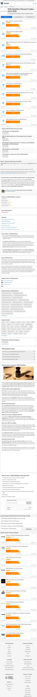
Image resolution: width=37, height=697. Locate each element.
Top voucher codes (9, 661)
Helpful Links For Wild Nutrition (8, 223)
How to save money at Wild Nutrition (9, 227)
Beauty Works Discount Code (16, 304)
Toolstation (4, 331)
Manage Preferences (28, 696)
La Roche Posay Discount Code (17, 306)
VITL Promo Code (28, 306)
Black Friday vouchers (9, 667)
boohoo (21, 331)
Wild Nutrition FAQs (5, 225)
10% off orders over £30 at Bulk (14, 568)
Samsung (18, 322)
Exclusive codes (9, 663)
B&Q (8, 328)
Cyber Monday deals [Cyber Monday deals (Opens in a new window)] (27, 663)
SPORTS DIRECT (24, 326)
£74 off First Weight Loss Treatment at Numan (18, 613)
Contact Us (9, 688)
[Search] (28, 3)
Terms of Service (31, 0)
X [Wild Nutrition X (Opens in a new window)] (2, 286)
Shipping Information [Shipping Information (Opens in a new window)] (6, 282)
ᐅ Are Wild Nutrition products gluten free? (11, 356)
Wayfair (8, 324)
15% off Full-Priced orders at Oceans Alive (17, 546)
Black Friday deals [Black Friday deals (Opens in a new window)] (27, 661)
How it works (27, 678)
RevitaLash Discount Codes (7, 295)
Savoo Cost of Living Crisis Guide (28, 669)
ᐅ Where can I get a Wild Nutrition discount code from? (13, 351)
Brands (6, 6)
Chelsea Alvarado (10, 190)
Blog (28, 665)
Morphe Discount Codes (17, 302)
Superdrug (4, 333)
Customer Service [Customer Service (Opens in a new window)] (6, 284)
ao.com (23, 322)
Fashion (27, 645)
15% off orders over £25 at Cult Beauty (16, 591)
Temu (25, 333)
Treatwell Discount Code (28, 302)
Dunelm (20, 333)
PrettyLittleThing (29, 324)
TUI (13, 324)
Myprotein (4, 328)
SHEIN (24, 328)
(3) (18, 17)
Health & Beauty (5, 342)
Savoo (2, 6)
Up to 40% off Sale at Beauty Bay (15, 633)
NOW (12, 326)
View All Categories (5, 343)
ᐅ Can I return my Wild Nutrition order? (10, 354)
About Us (9, 682)
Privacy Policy (27, 688)
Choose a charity (28, 676)
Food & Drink (27, 649)
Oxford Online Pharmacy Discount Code (9, 299)
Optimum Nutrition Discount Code (17, 308)
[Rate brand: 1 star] (2, 212)
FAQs (9, 690)
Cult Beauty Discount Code (23, 299)
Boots (28, 322)
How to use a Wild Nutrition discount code (10, 229)
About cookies (27, 692)
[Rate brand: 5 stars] (7, 212)
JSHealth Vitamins (5, 308)
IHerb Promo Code (5, 304)
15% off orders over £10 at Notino (15, 579)
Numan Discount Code (6, 297)
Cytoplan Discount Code (6, 302)
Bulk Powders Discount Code (19, 311)
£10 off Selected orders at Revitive (15, 602)
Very (8, 326)
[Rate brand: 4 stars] (6, 212)
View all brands (4, 315)
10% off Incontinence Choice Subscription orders (18, 624)
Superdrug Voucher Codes (17, 292)
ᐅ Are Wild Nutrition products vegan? (10, 359)
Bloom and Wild (11, 331)
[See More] (35, 340)
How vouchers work (9, 684)
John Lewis (17, 326)
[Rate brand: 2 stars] (3, 212)
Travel (28, 653)
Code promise (8, 22)
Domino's (3, 324)
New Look (17, 324)
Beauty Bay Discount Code (17, 297)
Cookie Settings (28, 694)
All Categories (27, 655)
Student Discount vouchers (9, 665)
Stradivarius (29, 328)
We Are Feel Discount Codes (7, 313)
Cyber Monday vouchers (9, 669)
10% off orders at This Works (13, 557)
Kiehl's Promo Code (5, 306)
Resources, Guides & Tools (28, 667)
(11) (6, 17)
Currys (7, 322)
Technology (28, 647)
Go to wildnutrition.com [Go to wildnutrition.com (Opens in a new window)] (7, 280)
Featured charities (27, 682)
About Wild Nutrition (5, 221)
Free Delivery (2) (30, 17)
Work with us (9, 686)
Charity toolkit (27, 680)
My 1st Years (13, 328)
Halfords (32, 322)
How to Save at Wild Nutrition (7, 219)
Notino (19, 328)
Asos (17, 331)
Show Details (33, 27)
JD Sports (9, 333)
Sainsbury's (9, 653)
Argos (3, 322)
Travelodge (15, 333)
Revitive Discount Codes (6, 292)
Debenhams (13, 322)
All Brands (9, 655)
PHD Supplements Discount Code (20, 295)
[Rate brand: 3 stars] (5, 212)
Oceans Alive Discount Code (7, 311)
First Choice (26, 331)
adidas (22, 324)
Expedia (30, 326)
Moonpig (3, 326)
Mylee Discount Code (27, 304)
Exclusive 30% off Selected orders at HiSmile (17, 535)
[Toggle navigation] (35, 3)
